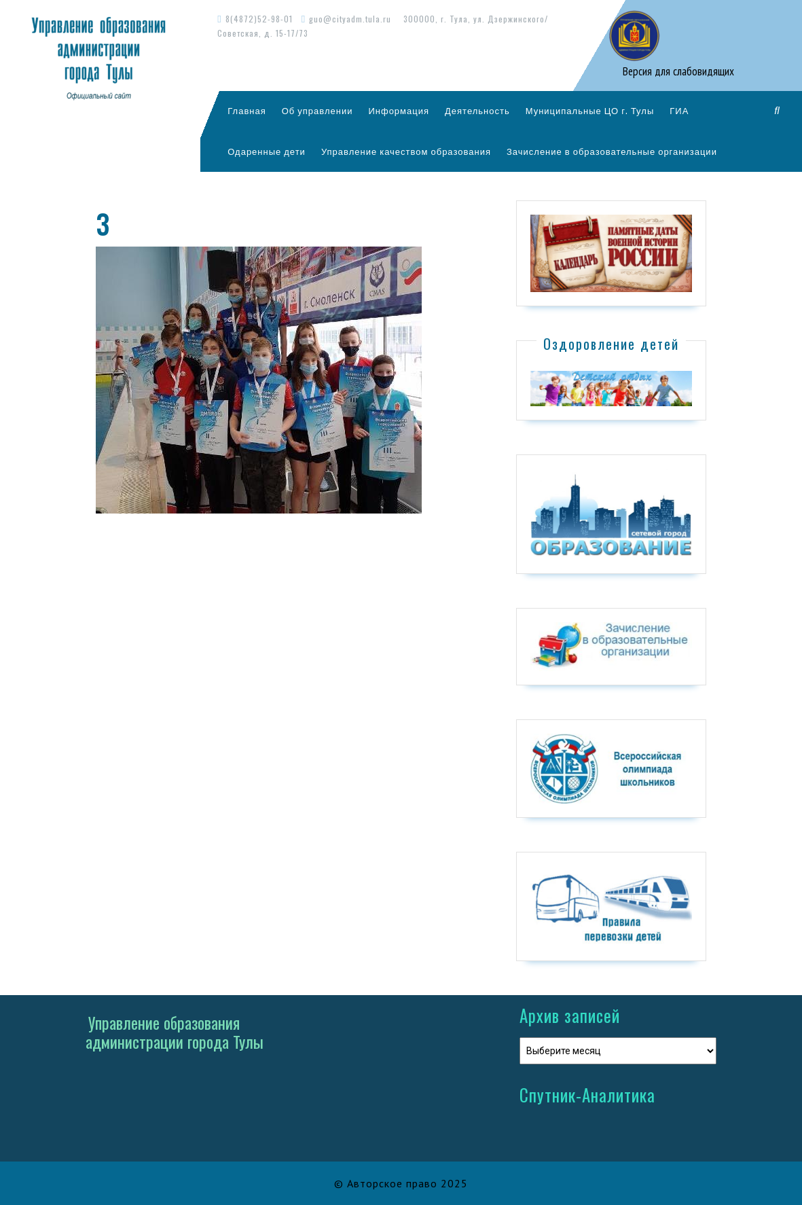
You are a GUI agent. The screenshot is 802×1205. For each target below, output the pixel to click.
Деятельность (477, 110)
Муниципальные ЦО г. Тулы (590, 110)
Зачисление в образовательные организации (612, 151)
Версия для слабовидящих (677, 71)
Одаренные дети (266, 151)
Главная (246, 110)
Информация (398, 110)
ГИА (679, 110)
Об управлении (317, 110)
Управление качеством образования (406, 151)
